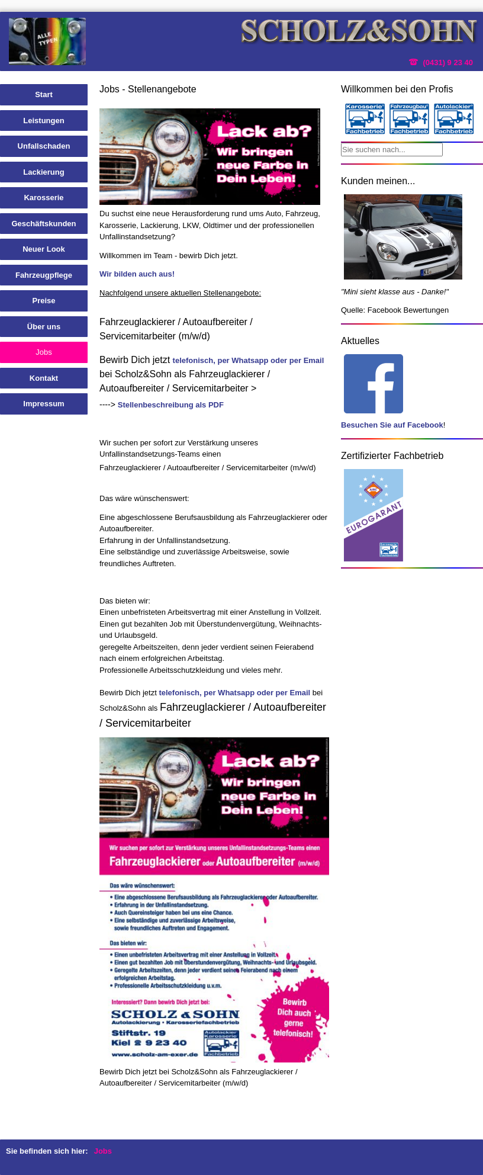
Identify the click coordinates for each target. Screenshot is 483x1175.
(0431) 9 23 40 (448, 62)
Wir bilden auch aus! (137, 273)
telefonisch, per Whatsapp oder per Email (248, 360)
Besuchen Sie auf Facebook (392, 424)
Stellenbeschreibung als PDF (171, 404)
